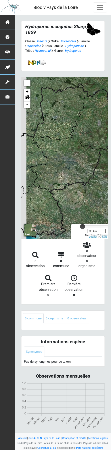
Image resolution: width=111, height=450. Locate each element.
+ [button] (27, 92)
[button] (27, 98)
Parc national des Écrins (89, 448)
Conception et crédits (74, 438)
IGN (104, 236)
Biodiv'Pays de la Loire (55, 7)
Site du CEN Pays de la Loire (44, 438)
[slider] (82, 226)
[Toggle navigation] (100, 7)
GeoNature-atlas (46, 448)
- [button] (27, 105)
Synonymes (34, 351)
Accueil (22, 438)
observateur (77, 318)
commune (33, 318)
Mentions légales (98, 438)
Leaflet (93, 236)
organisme (54, 318)
